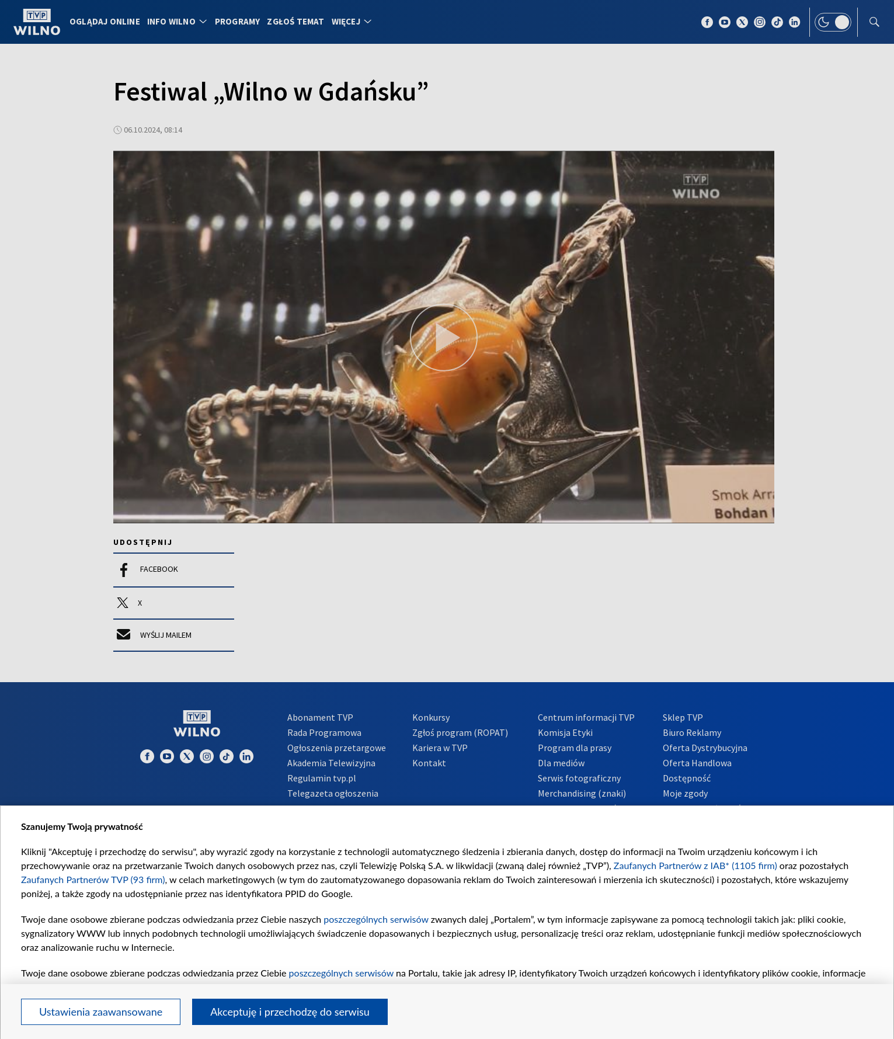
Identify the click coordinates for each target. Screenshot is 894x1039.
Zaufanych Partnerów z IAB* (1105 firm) (695, 865)
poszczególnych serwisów (375, 919)
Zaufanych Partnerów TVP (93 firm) (93, 879)
